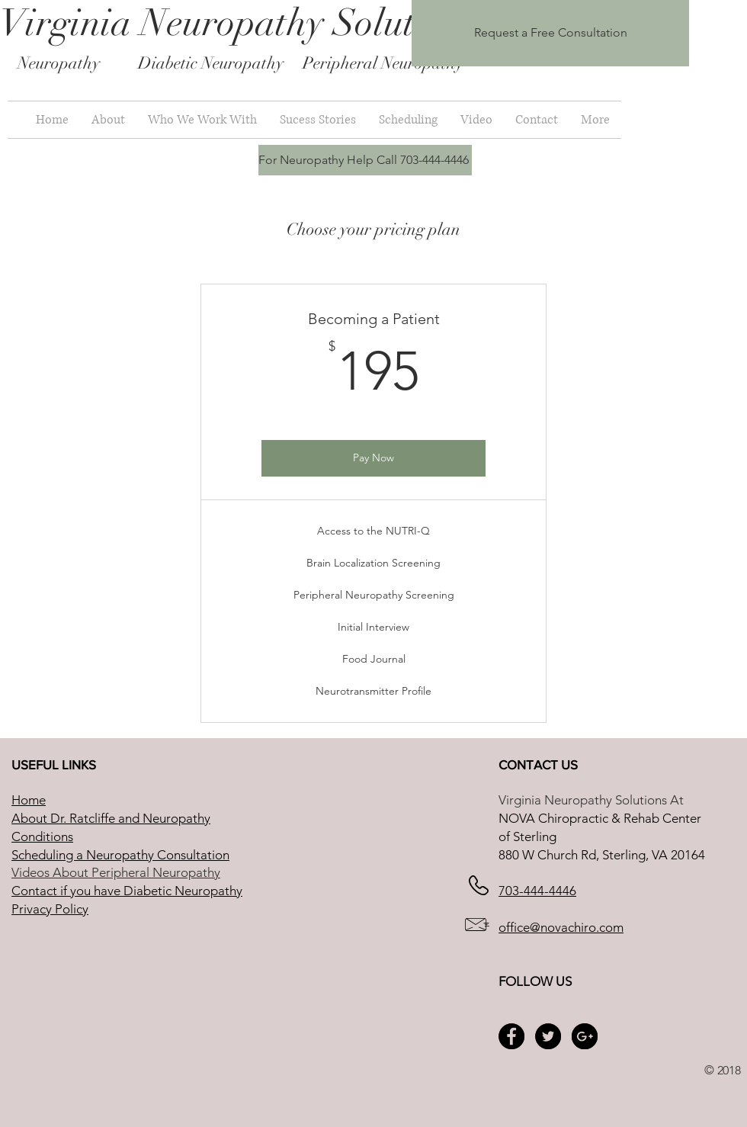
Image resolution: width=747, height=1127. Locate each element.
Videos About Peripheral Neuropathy (115, 872)
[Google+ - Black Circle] (585, 1036)
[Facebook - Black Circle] (511, 1036)
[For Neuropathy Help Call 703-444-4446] (365, 160)
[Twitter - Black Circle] (548, 1036)
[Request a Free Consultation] (550, 33)
